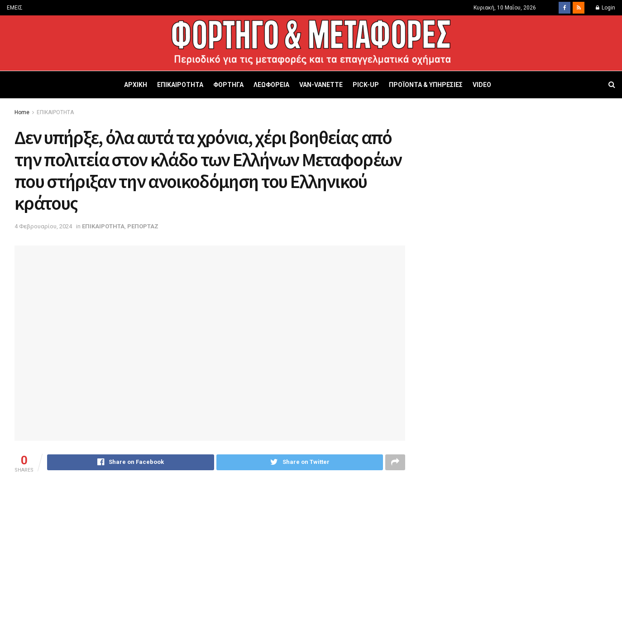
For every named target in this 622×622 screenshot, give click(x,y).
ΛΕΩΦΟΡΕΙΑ (271, 84)
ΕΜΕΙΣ (15, 8)
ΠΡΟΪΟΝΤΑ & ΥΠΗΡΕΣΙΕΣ (426, 84)
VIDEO (482, 84)
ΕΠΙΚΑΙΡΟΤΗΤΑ (180, 84)
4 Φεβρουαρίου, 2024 (43, 226)
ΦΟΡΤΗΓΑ (228, 84)
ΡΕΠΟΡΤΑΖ (142, 226)
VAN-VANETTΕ (321, 84)
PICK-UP (366, 84)
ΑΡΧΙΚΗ (135, 84)
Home (21, 112)
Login (605, 8)
